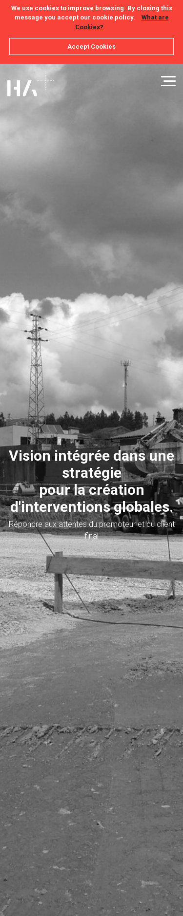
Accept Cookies (91, 46)
